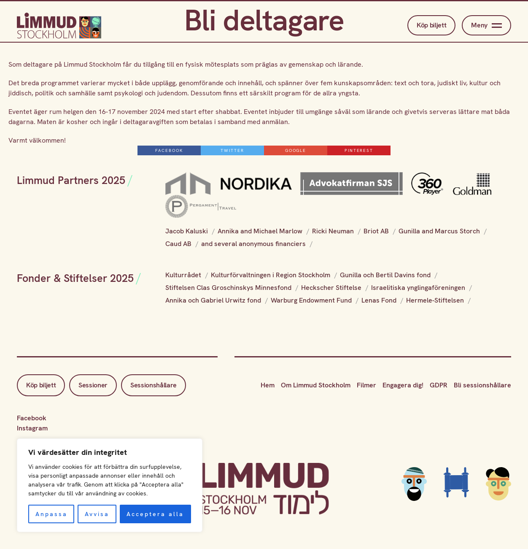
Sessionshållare (154, 385)
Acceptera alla (155, 514)
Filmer (366, 385)
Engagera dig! (403, 385)
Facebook (31, 418)
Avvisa (97, 514)
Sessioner (93, 385)
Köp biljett (431, 25)
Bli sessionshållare (482, 385)
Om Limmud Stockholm (315, 385)
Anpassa (51, 514)
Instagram (32, 428)
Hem (268, 385)
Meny (486, 25)
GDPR (438, 385)
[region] (109, 485)
